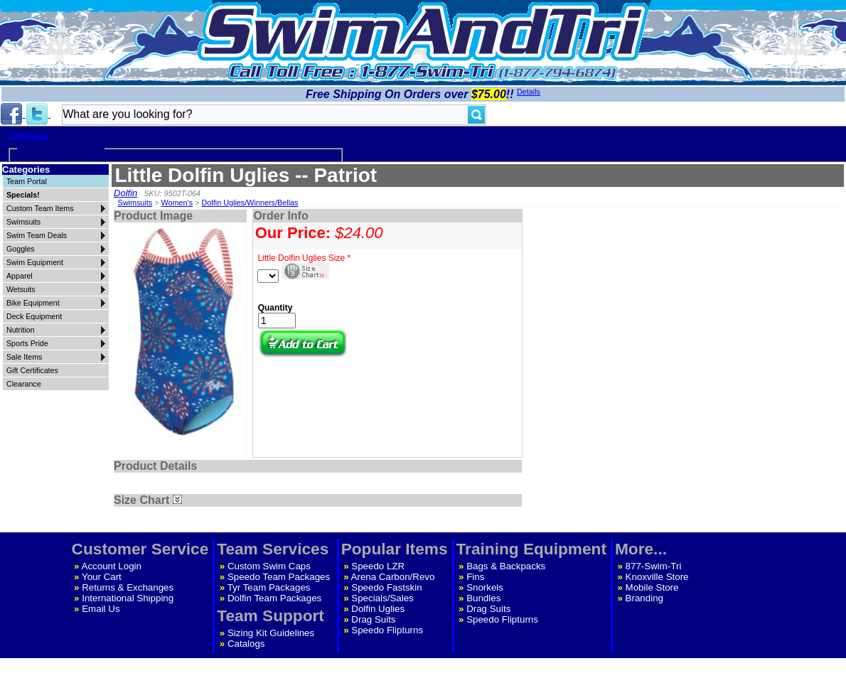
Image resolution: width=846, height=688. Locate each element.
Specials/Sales (382, 598)
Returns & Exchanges (127, 587)
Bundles (483, 598)
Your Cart (102, 576)
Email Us (100, 608)
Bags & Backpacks (505, 566)
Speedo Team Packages (278, 576)
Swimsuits (28, 135)
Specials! (23, 194)
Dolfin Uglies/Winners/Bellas (249, 202)
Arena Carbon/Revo (393, 576)
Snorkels (484, 587)
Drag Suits (373, 619)
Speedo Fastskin (386, 587)
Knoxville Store (657, 576)
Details (528, 91)
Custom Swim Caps (269, 566)
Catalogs (246, 643)
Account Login (111, 566)
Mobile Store (652, 587)
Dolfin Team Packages (274, 598)
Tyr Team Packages (269, 587)
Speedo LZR (378, 566)
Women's (177, 202)
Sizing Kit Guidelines (270, 633)
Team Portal (26, 181)
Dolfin (125, 193)
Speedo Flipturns (387, 630)
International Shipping (127, 598)
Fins (475, 576)
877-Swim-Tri (654, 566)
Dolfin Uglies (378, 608)
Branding (644, 598)
